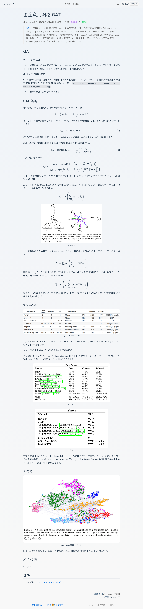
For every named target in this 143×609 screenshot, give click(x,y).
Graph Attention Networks (50, 581)
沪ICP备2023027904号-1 (40, 605)
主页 (67, 3)
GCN (29, 28)
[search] (130, 3)
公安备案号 (57, 605)
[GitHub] (118, 4)
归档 (76, 3)
